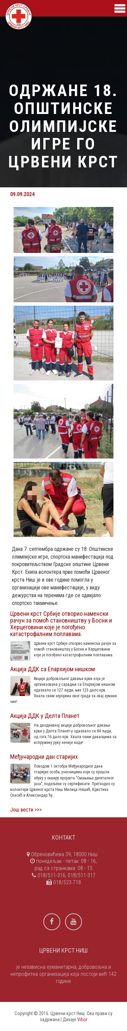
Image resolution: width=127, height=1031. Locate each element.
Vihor (82, 1019)
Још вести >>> (26, 809)
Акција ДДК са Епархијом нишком (52, 669)
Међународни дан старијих (44, 756)
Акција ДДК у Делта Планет (45, 715)
